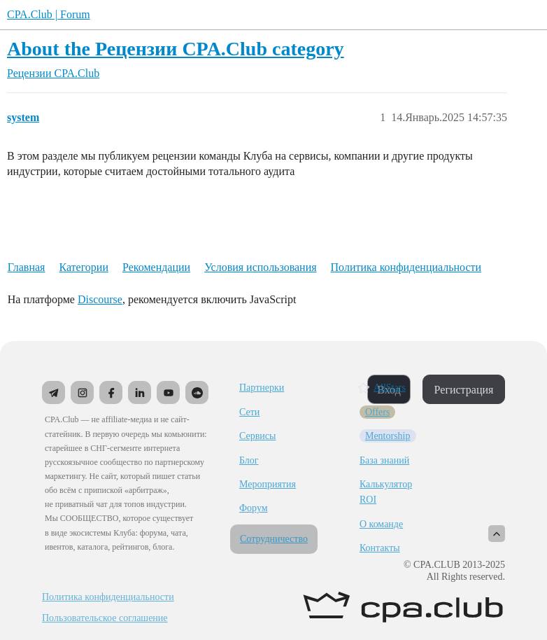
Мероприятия (267, 484)
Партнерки (261, 387)
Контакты (380, 548)
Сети (249, 412)
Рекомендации (156, 267)
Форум (253, 508)
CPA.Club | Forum (48, 14)
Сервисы (257, 436)
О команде (381, 524)
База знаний (384, 460)
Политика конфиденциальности (406, 267)
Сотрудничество (274, 539)
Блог (249, 460)
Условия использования (260, 267)
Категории (83, 267)
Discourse (100, 299)
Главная (26, 267)
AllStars (390, 387)
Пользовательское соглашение (105, 618)
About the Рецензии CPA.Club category (175, 49)
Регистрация (464, 390)
